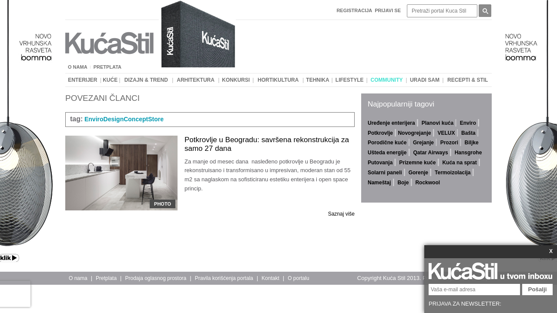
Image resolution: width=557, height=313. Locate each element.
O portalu (298, 278)
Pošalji (537, 289)
